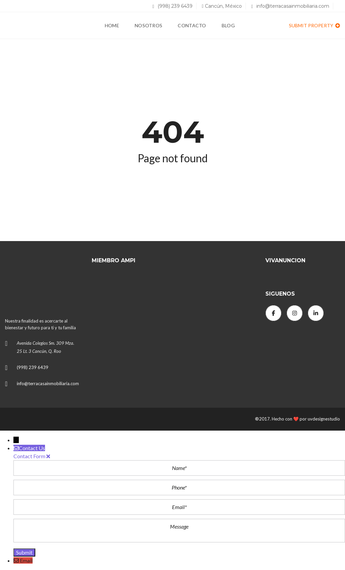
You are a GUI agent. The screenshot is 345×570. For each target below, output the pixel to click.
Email (26, 560)
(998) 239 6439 (172, 6)
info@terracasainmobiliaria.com (290, 6)
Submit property (314, 25)
